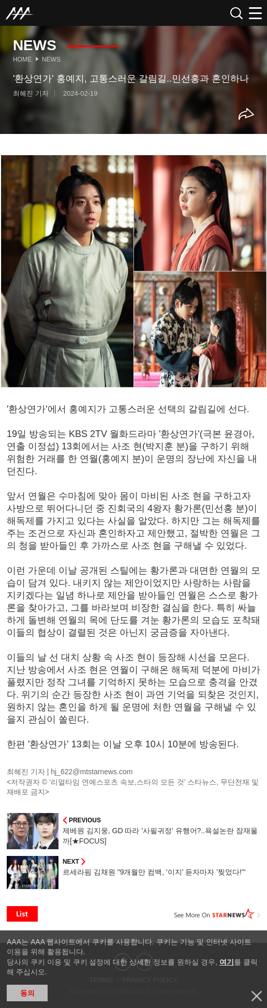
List (22, 914)
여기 (226, 962)
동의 (27, 993)
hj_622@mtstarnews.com (91, 772)
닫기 (256, 996)
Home (22, 59)
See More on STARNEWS (217, 914)
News (51, 59)
